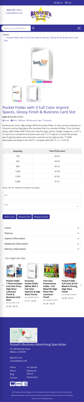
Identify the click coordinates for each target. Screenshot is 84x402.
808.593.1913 (14, 10)
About (13, 370)
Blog (12, 374)
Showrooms (32, 377)
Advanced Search (31, 372)
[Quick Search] (16, 28)
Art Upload (32, 367)
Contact (13, 377)
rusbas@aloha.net (13, 13)
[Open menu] (79, 28)
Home (13, 367)
